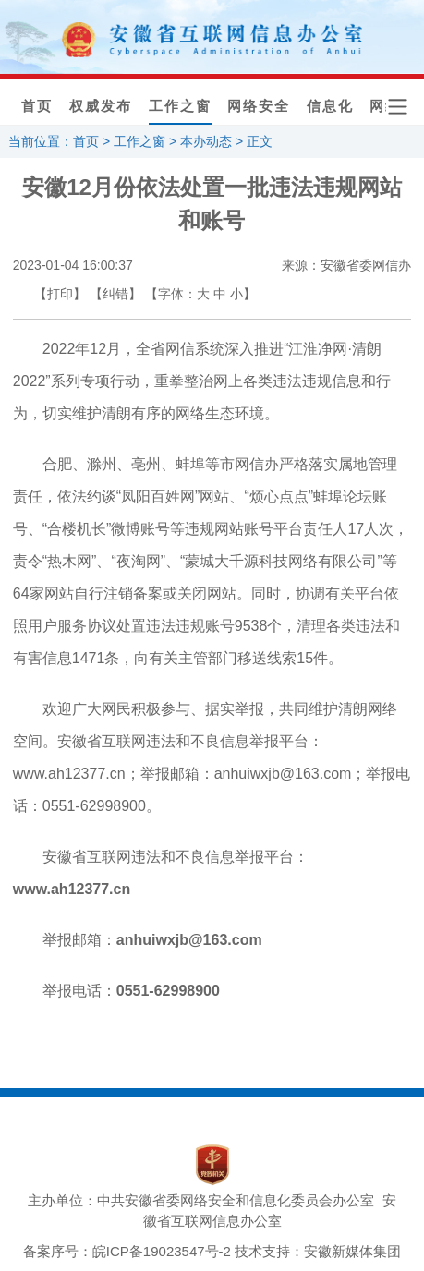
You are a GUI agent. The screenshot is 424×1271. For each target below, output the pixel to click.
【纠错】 (115, 293)
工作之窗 (180, 106)
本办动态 (206, 141)
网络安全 (258, 106)
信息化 (330, 106)
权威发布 (100, 106)
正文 (260, 141)
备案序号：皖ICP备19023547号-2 (127, 1251)
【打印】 (60, 293)
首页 (37, 106)
